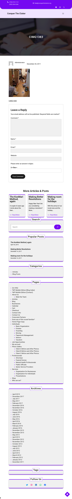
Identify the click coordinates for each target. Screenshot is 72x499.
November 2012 (18, 442)
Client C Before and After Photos (27, 353)
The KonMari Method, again (21, 242)
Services (15, 369)
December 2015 (18, 430)
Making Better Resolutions (21, 249)
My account (16, 344)
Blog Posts (16, 274)
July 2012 (15, 448)
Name (13, 139)
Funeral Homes (21, 360)
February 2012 (17, 457)
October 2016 (17, 410)
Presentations (21, 376)
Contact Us (16, 315)
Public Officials (21, 365)
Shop (14, 378)
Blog (13, 301)
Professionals (17, 356)
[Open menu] (63, 13)
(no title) (15, 288)
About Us (15, 295)
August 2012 (17, 446)
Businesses (16, 304)
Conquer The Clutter (16, 13)
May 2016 (16, 419)
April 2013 (16, 437)
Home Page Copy (18, 322)
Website (13, 155)
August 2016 (17, 412)
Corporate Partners (19, 317)
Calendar (15, 306)
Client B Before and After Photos (27, 351)
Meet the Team (21, 297)
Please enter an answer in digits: (22, 164)
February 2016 (17, 426)
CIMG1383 (13, 101)
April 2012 (16, 453)
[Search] (57, 227)
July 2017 (15, 399)
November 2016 (18, 408)
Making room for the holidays (22, 256)
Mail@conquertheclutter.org (43, 3)
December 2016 (18, 405)
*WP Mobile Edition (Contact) (22, 292)
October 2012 (17, 444)
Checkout (15, 310)
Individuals (16, 324)
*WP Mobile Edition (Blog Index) (23, 290)
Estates (18, 328)
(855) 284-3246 (13, 4)
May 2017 (16, 401)
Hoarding (19, 331)
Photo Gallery (17, 347)
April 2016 (16, 421)
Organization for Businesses (26, 371)
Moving (18, 333)
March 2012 (16, 455)
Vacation (19, 340)
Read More (16, 215)
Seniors (18, 337)
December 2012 (18, 439)
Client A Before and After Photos (27, 349)
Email (13, 147)
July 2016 (15, 414)
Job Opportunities (18, 342)
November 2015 (18, 433)
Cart (13, 308)
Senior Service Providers (24, 367)
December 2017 (18, 396)
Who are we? (16, 380)
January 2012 (17, 460)
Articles (15, 272)
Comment (15, 118)
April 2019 (16, 394)
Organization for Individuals (25, 374)
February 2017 (17, 403)
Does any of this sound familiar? (23, 319)
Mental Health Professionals (26, 362)
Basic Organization (22, 326)
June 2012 (16, 451)
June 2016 (16, 417)
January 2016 (17, 428)
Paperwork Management (24, 335)
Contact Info (16, 313)
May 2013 (16, 435)
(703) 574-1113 (13, 2)
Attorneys (19, 358)
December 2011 (18, 462)
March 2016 (16, 423)
